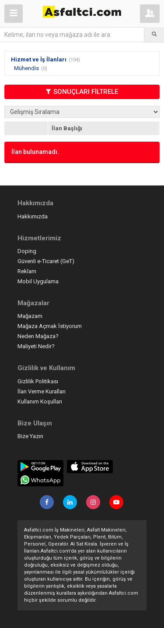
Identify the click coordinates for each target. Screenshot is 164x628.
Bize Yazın (30, 436)
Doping (26, 251)
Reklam (26, 271)
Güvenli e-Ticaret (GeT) (45, 261)
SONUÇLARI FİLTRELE (82, 92)
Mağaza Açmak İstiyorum (49, 326)
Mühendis (26, 68)
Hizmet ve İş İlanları (38, 59)
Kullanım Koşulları (39, 401)
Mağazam (29, 316)
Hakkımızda (32, 216)
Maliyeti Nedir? (36, 346)
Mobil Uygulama (38, 281)
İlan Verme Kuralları (41, 391)
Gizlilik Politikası (37, 381)
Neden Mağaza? (38, 336)
